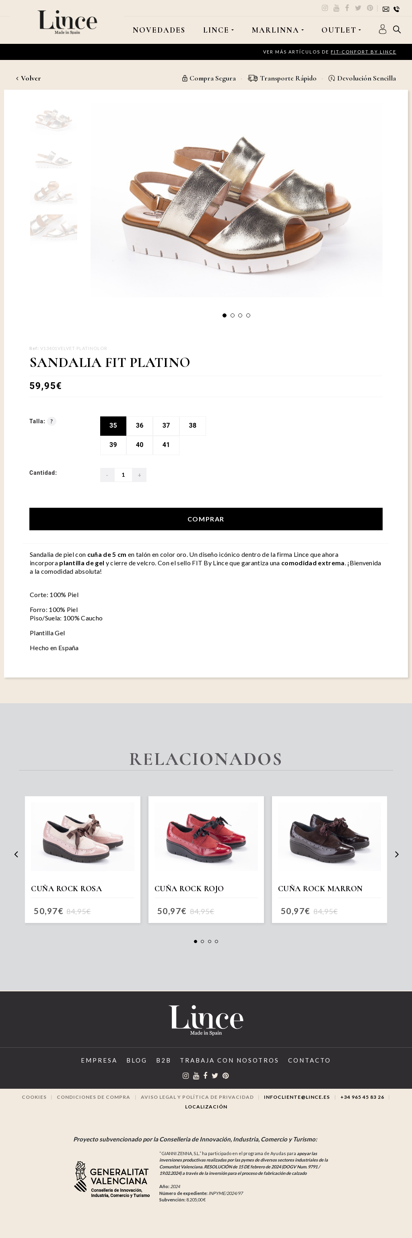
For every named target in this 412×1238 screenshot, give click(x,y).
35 (113, 425)
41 (166, 445)
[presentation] (16, 854)
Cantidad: (43, 473)
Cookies (34, 1097)
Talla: (42, 421)
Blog (136, 1060)
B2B (163, 1060)
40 (140, 445)
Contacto (309, 1060)
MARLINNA (275, 30)
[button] (224, 315)
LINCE (216, 30)
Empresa (99, 1060)
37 (166, 425)
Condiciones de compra (93, 1097)
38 (193, 425)
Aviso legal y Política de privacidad (197, 1097)
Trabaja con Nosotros (229, 1060)
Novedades (159, 30)
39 (113, 445)
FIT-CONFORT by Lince (363, 51)
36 (140, 425)
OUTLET (338, 30)
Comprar (206, 519)
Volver (28, 78)
